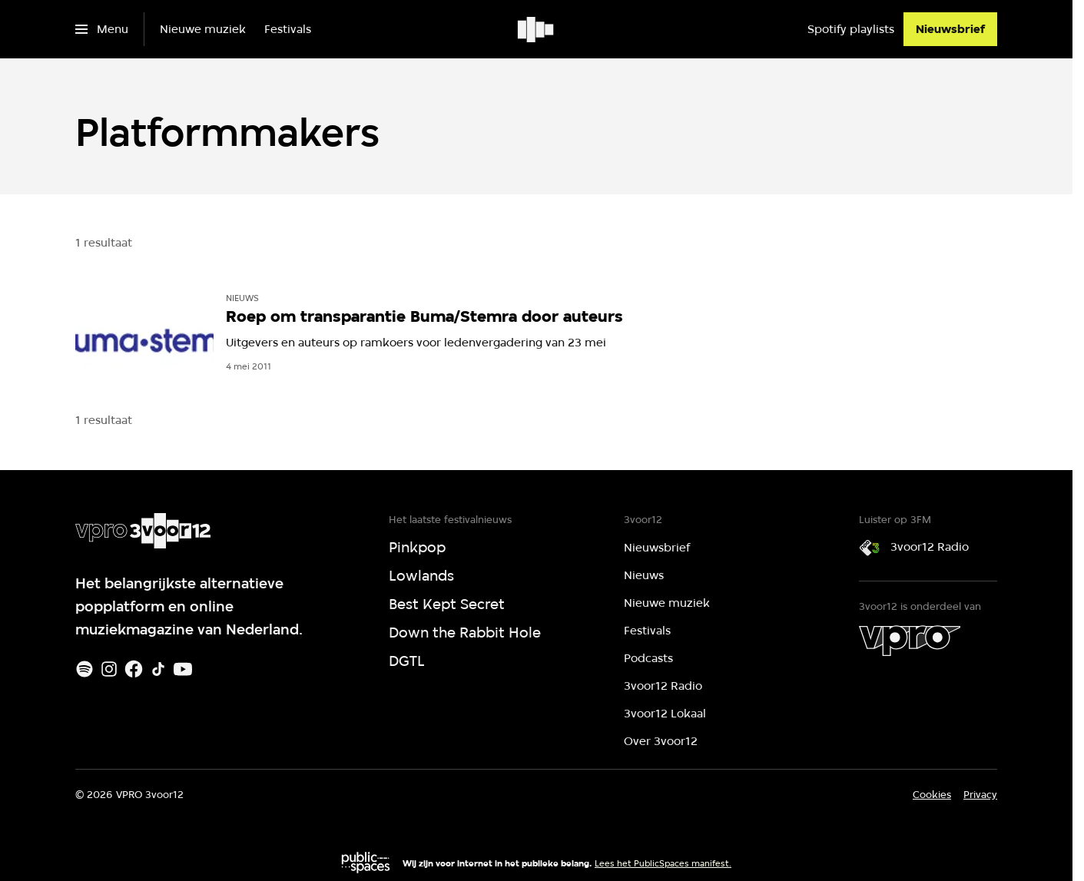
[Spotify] (84, 669)
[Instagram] (109, 669)
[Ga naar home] (537, 29)
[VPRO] (909, 640)
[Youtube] (183, 669)
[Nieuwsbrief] (950, 29)
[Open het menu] (102, 29)
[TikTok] (158, 669)
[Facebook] (133, 669)
